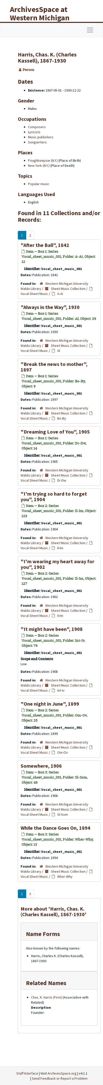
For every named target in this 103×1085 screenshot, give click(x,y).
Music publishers (40, 137)
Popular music (38, 184)
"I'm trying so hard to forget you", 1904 (54, 496)
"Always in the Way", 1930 (50, 307)
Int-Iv (61, 690)
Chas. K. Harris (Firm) (46, 997)
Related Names (46, 983)
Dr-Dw (61, 480)
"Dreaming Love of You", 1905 (55, 431)
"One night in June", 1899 (50, 704)
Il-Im (60, 548)
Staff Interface (27, 1073)
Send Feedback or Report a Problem (59, 1078)
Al (58, 350)
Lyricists (34, 132)
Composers (37, 127)
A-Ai (60, 293)
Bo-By (61, 418)
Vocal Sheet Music (34, 293)
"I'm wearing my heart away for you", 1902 (57, 564)
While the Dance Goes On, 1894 (55, 828)
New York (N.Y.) (39, 165)
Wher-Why (64, 876)
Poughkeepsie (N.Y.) (43, 160)
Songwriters (37, 142)
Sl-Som (62, 814)
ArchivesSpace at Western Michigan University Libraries (43, 17)
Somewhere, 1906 (41, 766)
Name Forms (43, 934)
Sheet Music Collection (68, 288)
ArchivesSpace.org (62, 1073)
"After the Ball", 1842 (45, 245)
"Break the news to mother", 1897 (54, 367)
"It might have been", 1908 (52, 629)
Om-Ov (62, 752)
